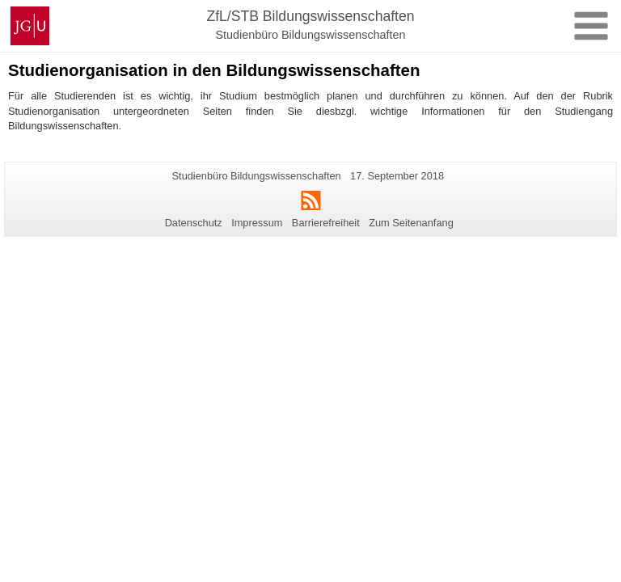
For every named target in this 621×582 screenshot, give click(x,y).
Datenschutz (193, 223)
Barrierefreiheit (326, 223)
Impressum (256, 223)
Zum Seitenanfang (411, 223)
